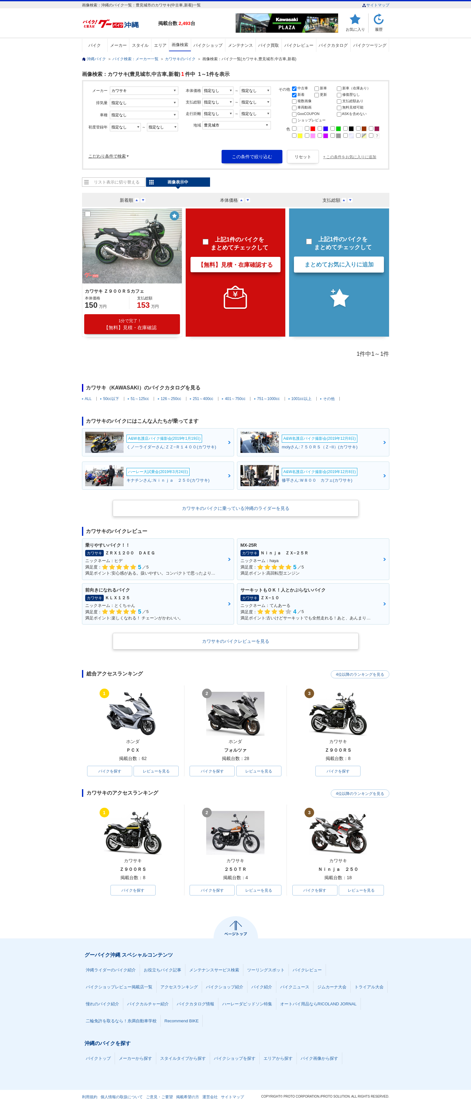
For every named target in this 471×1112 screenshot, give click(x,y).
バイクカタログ (333, 45)
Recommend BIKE (182, 1021)
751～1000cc (268, 399)
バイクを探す (109, 771)
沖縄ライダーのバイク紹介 (111, 970)
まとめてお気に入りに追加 (339, 264)
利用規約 (89, 1097)
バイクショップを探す (235, 1058)
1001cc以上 (301, 399)
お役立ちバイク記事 (162, 970)
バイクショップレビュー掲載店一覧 (119, 987)
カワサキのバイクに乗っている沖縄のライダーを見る (235, 508)
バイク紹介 (261, 987)
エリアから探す (278, 1058)
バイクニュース (294, 987)
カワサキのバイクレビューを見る (235, 641)
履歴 (379, 29)
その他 (329, 399)
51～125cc (140, 399)
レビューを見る (156, 771)
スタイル (140, 45)
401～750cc (235, 399)
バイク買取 (268, 45)
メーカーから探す (135, 1058)
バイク (94, 45)
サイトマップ (375, 5)
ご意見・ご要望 (159, 1097)
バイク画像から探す (319, 1058)
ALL (88, 399)
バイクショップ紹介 (224, 987)
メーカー (118, 45)
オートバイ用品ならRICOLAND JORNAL (318, 1004)
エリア (160, 45)
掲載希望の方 (187, 1097)
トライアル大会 (369, 987)
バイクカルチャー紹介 (148, 1004)
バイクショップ (208, 45)
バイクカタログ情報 (195, 1004)
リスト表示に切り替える (117, 182)
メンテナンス (240, 45)
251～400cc (203, 399)
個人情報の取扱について (122, 1097)
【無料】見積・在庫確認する (235, 265)
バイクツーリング (369, 45)
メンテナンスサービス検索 (214, 970)
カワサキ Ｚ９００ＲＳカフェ (114, 291)
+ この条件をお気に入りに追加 (349, 157)
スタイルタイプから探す (183, 1058)
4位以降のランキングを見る (360, 674)
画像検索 (180, 44)
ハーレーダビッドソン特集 (247, 1004)
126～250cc (171, 399)
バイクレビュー (298, 45)
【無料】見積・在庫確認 (130, 324)
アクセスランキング (179, 987)
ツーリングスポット (266, 970)
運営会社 (210, 1097)
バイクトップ (98, 1058)
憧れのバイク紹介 (102, 1004)
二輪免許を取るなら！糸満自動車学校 (121, 1021)
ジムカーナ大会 (331, 987)
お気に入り (355, 29)
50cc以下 (111, 399)
